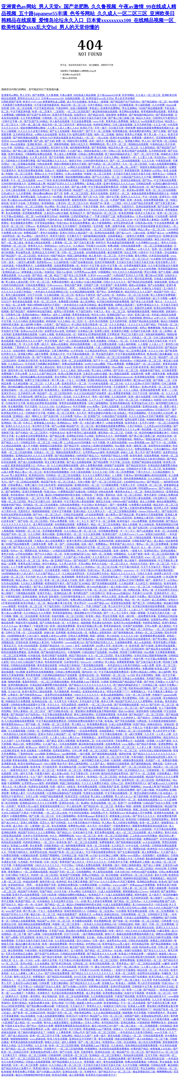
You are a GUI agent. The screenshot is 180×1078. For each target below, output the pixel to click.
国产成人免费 (79, 187)
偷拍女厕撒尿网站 (167, 501)
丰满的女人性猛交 (151, 288)
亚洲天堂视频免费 (105, 262)
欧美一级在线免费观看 (63, 626)
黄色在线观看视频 (113, 1062)
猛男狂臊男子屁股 (82, 134)
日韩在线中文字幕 (110, 780)
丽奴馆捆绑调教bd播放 (33, 128)
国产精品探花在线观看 (95, 377)
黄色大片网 (107, 701)
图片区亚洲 (154, 596)
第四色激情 (142, 711)
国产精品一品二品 (55, 904)
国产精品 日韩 (13, 888)
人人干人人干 (96, 400)
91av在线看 (14, 907)
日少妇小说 (14, 691)
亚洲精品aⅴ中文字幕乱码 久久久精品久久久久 (41, 167)
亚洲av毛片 (121, 318)
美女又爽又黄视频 (55, 462)
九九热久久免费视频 (32, 583)
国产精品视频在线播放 (83, 917)
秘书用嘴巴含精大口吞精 (96, 760)
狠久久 (159, 301)
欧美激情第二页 (86, 740)
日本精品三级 (85, 331)
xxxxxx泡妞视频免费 (21, 141)
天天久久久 (53, 704)
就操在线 (169, 724)
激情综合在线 (84, 124)
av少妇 (131, 675)
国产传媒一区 (33, 724)
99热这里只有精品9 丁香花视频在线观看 (81, 665)
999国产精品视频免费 (151, 108)
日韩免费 (166, 921)
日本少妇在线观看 (28, 645)
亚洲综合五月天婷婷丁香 (46, 252)
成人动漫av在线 (119, 586)
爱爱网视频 (106, 268)
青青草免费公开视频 (62, 518)
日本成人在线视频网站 (137, 917)
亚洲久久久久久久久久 (18, 426)
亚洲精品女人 (123, 337)
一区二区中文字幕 (40, 498)
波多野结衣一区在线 (60, 396)
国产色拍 (149, 681)
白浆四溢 (84, 796)
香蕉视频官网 (132, 170)
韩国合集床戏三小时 (95, 150)
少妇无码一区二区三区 (55, 927)
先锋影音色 (85, 288)
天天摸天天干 (61, 1019)
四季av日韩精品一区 (63, 498)
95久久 (54, 835)
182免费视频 (135, 803)
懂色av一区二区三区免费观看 (152, 544)
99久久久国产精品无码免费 (138, 203)
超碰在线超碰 (65, 485)
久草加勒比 (33, 203)
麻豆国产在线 (77, 947)
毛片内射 (30, 577)
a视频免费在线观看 (133, 760)
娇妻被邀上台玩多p (32, 272)
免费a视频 (113, 246)
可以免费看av (42, 518)
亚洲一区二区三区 (167, 213)
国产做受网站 (13, 491)
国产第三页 (139, 603)
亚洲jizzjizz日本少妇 (31, 331)
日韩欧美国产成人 (142, 540)
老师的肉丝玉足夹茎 (19, 429)
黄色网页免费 (30, 590)
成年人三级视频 (62, 314)
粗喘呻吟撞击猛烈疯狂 (40, 311)
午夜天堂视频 (91, 206)
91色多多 (46, 858)
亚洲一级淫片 (86, 580)
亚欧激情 (111, 114)
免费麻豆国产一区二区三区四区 (143, 364)
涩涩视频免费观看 (166, 137)
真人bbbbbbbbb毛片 (143, 904)
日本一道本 (7, 262)
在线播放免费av (10, 377)
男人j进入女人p (100, 167)
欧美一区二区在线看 (166, 531)
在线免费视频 (152, 455)
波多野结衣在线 (39, 852)
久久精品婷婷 (119, 396)
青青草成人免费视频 (117, 121)
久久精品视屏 (126, 583)
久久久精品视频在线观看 (65, 465)
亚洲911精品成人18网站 (144, 672)
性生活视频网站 (138, 413)
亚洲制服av (76, 1022)
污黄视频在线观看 (25, 593)
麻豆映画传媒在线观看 (105, 111)
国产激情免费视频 (61, 937)
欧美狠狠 (6, 1071)
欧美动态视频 (134, 839)
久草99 (91, 275)
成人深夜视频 (77, 1075)
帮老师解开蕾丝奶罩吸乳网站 (37, 970)
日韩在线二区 (81, 963)
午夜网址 (31, 993)
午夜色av (128, 475)
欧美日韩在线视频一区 (102, 963)
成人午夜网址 (155, 832)
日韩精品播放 (154, 603)
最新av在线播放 (138, 285)
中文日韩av (87, 504)
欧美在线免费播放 (80, 223)
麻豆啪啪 (15, 1019)
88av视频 (173, 101)
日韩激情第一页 (156, 770)
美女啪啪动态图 (73, 196)
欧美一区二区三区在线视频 (161, 190)
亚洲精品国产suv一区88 (120, 314)
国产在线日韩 (51, 416)
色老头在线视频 (49, 966)
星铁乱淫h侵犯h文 (154, 491)
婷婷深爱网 (102, 580)
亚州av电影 (26, 963)
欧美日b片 (43, 255)
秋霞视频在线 (120, 131)
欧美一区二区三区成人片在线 (61, 580)
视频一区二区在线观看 (26, 616)
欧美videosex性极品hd (119, 593)
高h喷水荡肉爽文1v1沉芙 (34, 737)
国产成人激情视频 (62, 858)
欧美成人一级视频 (99, 101)
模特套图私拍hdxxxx (12, 724)
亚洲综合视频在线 (131, 180)
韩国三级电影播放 (77, 255)
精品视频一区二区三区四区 (156, 429)
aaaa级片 (133, 268)
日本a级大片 (8, 193)
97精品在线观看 (143, 537)
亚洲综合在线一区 (139, 187)
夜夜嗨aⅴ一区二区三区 (144, 357)
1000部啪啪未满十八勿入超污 (99, 488)
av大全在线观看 (152, 842)
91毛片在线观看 (68, 966)
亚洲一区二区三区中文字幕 (114, 757)
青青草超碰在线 (81, 314)
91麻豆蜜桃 (163, 930)
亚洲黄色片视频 (120, 331)
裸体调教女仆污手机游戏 (88, 613)
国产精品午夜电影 (146, 744)
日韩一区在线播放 (126, 1042)
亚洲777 (62, 688)
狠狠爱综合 (167, 822)
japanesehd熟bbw (145, 409)
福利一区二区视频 (104, 134)
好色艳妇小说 (93, 944)
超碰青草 (83, 704)
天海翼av (39, 540)
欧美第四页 (31, 370)
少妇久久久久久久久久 (87, 694)
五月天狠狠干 (70, 226)
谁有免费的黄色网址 (140, 131)
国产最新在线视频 (33, 278)
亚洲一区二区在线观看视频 (94, 278)
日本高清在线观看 (159, 255)
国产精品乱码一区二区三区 (102, 213)
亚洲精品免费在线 (147, 881)
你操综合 (49, 272)
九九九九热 (148, 160)
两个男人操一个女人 (155, 134)
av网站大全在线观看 (46, 134)
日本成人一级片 (80, 609)
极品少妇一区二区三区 (114, 609)
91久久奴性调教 (148, 268)
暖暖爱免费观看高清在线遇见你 (150, 826)
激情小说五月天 (80, 144)
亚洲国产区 (94, 416)
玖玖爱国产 (106, 285)
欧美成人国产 (162, 668)
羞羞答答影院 (79, 200)
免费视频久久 (138, 691)
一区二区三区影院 (28, 966)
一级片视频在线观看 (100, 829)
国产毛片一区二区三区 (102, 809)
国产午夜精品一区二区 (49, 357)
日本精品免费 (154, 577)
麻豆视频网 (41, 629)
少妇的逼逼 (7, 265)
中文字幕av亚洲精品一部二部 (17, 216)
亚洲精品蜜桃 (9, 832)
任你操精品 (43, 901)
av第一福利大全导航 (46, 960)
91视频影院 (28, 907)
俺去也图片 (25, 586)
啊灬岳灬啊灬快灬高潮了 (125, 167)
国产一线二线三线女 (24, 1009)
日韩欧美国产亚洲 (11, 101)
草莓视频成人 (89, 737)
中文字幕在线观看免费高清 (103, 187)
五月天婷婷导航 (143, 124)
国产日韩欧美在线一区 (22, 357)
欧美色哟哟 (121, 285)
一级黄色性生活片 (18, 770)
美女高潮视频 (13, 213)
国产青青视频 (99, 147)
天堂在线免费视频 (55, 717)
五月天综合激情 (72, 449)
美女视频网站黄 (103, 921)
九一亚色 (89, 321)
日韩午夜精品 (65, 888)
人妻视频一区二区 (62, 242)
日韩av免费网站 (120, 557)
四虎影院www (45, 262)
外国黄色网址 (33, 249)
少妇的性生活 (77, 170)
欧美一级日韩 (127, 616)
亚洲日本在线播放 (120, 137)
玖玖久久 (25, 570)
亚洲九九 (95, 609)
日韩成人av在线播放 (133, 678)
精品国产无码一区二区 (14, 534)
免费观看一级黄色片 (143, 137)
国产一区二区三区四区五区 (107, 481)
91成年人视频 (47, 334)
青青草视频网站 (77, 586)
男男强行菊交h (126, 409)
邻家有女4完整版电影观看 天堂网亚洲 (47, 327)
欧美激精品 (51, 776)
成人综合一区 (20, 826)
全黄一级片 (100, 1035)
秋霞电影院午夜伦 (55, 583)
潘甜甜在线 (44, 200)
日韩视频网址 (68, 731)
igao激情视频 (69, 753)
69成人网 (57, 442)
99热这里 (116, 678)
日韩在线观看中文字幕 (15, 999)
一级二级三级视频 (110, 698)
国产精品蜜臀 (101, 462)
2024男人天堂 (50, 386)
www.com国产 (104, 275)
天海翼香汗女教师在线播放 (17, 105)
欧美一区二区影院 (126, 973)
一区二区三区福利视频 (20, 452)
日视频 (124, 187)
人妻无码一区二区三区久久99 (72, 203)
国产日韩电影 (59, 822)
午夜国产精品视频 (125, 996)
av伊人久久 (65, 246)
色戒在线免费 (31, 881)
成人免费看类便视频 (119, 393)
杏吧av (143, 327)
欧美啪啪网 (68, 577)
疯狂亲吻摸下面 (159, 367)
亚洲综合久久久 (105, 436)
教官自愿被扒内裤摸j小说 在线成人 (108, 413)
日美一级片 (99, 940)
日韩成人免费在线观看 (68, 672)
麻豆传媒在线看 (51, 468)
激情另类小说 (73, 157)
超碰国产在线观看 (114, 465)
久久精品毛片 (57, 337)
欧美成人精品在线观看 (38, 242)
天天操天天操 (129, 937)
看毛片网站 (141, 255)
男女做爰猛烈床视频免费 (121, 242)
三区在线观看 (35, 632)
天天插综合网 (25, 396)
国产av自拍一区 (106, 295)
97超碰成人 (146, 400)
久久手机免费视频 (30, 118)
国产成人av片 (124, 232)
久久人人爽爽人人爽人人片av (26, 973)
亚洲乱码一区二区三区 (120, 308)
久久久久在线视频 (118, 459)
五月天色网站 (26, 1045)
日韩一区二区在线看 (21, 108)
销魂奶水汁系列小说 (115, 1006)
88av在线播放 (18, 144)
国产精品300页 (96, 114)
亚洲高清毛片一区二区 (74, 383)
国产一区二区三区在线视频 (91, 668)
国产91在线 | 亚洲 (69, 1052)
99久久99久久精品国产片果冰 (27, 662)
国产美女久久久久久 (24, 547)
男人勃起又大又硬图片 (69, 206)
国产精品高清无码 (153, 347)
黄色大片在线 (169, 242)
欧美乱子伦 (86, 128)
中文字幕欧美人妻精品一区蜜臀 (152, 219)
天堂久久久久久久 (103, 249)
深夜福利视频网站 (155, 334)
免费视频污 (7, 373)
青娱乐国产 (78, 131)
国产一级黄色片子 (156, 580)
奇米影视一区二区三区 (30, 606)
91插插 (104, 681)
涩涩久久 (45, 822)
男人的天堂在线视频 (149, 983)
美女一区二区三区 (115, 311)
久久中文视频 (130, 1065)
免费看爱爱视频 (126, 662)
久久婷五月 (141, 583)
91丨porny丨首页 (71, 645)
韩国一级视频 (138, 613)
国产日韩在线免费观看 (57, 973)
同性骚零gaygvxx (148, 488)
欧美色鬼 (56, 226)
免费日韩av (75, 927)
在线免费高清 (113, 744)
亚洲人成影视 (9, 298)
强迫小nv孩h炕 (64, 272)
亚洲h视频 (7, 347)
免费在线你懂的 (61, 282)
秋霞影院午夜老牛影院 (53, 150)
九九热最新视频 (17, 731)
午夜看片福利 (151, 727)
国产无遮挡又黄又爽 (72, 878)
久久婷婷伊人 (128, 717)
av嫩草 (173, 298)
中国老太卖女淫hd (15, 1025)
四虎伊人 (81, 776)
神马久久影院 (109, 596)
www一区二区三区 (155, 557)
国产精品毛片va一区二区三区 (162, 1052)
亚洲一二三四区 (113, 203)
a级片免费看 (42, 354)
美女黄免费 (115, 327)
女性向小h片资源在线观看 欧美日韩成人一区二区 (67, 137)
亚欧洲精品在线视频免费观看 (34, 924)
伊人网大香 (20, 786)
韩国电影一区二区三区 (14, 246)
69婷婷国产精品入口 (88, 455)
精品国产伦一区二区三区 (80, 426)
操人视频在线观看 (119, 373)
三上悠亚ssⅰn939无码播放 (158, 426)
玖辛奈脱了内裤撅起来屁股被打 (43, 364)
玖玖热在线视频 (10, 583)
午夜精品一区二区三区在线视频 (60, 249)
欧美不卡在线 (18, 203)
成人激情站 (165, 626)
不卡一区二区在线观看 (23, 180)
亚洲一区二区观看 (162, 249)
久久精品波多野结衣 (38, 190)
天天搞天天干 (58, 400)
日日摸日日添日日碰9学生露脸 (64, 478)
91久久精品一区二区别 (70, 321)
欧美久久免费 (68, 708)
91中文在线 (132, 845)
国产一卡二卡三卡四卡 (116, 613)
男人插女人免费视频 (65, 154)
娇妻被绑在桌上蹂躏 (54, 101)
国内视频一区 (157, 393)
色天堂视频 (51, 341)
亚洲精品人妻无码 (144, 518)
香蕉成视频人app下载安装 (85, 681)
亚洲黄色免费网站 (110, 108)
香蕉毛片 (70, 318)
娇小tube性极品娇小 (98, 586)
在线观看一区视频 (144, 740)
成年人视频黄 (69, 1042)
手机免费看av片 (124, 740)
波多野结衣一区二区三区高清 (136, 875)
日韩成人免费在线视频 (91, 154)
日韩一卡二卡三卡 (79, 521)
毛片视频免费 (62, 691)
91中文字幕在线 (78, 829)
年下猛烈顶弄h (84, 311)
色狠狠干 (157, 694)
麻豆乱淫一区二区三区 (28, 560)
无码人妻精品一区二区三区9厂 (32, 288)
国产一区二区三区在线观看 (83, 842)
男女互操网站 (130, 108)
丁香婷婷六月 (22, 347)
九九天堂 (128, 278)
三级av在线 (139, 232)
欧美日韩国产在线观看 (135, 150)
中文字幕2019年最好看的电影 (157, 570)
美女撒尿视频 (16, 406)
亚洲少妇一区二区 (91, 619)
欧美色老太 (131, 422)
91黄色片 (143, 252)
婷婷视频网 (121, 436)
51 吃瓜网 (87, 157)
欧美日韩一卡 (120, 645)
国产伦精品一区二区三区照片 (104, 164)
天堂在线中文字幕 (89, 701)
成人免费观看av (151, 852)
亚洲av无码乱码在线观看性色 (134, 639)
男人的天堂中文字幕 (119, 606)
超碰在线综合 (155, 724)
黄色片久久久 (33, 917)
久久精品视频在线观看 (82, 291)
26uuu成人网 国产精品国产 (158, 786)
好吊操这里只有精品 (45, 639)
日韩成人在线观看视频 (61, 229)
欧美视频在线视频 (145, 377)
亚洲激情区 (85, 226)
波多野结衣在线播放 (159, 445)
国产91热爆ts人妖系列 (75, 986)
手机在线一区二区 (168, 324)
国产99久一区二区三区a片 (134, 259)
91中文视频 (93, 596)
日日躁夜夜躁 (143, 298)
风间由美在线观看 (58, 459)
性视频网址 (91, 1048)
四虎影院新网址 (62, 750)
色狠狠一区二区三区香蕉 (19, 173)
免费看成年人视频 (71, 537)
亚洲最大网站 (133, 141)
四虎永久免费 (46, 1025)
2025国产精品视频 (88, 767)
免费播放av (101, 544)
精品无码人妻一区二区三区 (123, 147)
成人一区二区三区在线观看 (131, 832)
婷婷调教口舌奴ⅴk (49, 590)
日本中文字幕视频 (62, 511)
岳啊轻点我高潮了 (125, 305)
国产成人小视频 (152, 865)
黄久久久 (7, 786)
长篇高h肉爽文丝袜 (19, 400)
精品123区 (19, 744)
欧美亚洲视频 (126, 213)
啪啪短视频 (158, 311)
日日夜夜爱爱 (169, 370)
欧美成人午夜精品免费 (131, 953)
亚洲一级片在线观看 (139, 396)
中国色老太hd (55, 219)
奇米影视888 (17, 495)
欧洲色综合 (71, 259)
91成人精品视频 (93, 282)
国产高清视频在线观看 (105, 583)
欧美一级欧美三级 (136, 445)
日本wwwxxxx (55, 285)
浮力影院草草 (91, 268)
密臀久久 (71, 839)
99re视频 (58, 196)
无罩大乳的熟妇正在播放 (66, 619)
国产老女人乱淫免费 (75, 275)
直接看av (131, 249)
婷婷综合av (51, 246)
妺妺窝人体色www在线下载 (38, 308)
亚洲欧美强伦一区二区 (40, 144)
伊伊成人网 (18, 678)
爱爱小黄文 (170, 406)
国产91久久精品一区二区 (106, 177)
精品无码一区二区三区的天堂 (58, 124)
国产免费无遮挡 (27, 989)
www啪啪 (40, 753)
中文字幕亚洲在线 (44, 108)
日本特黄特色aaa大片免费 (80, 337)
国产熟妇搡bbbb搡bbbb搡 (41, 1006)
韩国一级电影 (97, 636)
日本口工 (28, 422)
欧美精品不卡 (78, 213)
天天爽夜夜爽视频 (165, 652)
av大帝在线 (77, 350)
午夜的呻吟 (62, 108)
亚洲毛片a (165, 196)
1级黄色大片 (12, 996)
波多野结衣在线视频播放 (40, 672)
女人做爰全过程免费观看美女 (32, 436)
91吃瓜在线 (161, 904)
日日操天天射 (116, 128)
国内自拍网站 (64, 347)
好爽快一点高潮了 (44, 324)
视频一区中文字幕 (165, 675)
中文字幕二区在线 (120, 462)
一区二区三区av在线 (101, 704)
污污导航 (70, 1003)
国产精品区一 (155, 481)
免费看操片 (83, 524)
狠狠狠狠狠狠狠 (41, 511)
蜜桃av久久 (41, 173)
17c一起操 (80, 901)
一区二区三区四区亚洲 (31, 390)
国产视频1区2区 (22, 858)
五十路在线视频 (85, 688)
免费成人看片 (18, 793)
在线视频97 (148, 855)
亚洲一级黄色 (121, 550)
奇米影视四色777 (142, 1009)
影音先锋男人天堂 (165, 262)
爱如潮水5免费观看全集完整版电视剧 (96, 711)
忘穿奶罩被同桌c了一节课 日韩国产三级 (93, 216)
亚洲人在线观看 (110, 406)
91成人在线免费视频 (29, 658)
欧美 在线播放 (99, 341)
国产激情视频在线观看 (86, 734)
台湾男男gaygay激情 (85, 272)
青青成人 (94, 108)
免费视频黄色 (107, 842)
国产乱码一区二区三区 (126, 370)
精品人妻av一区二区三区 (152, 229)
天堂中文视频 (126, 255)
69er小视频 (50, 763)
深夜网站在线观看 (99, 986)
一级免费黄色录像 (146, 616)
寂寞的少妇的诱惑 (155, 534)
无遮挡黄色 (87, 1052)
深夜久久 (135, 121)
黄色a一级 (67, 468)
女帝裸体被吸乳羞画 (135, 265)
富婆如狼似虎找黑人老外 (159, 757)
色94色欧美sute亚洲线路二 (66, 760)
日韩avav (30, 226)
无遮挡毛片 (128, 206)
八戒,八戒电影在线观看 (108, 347)
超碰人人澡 (127, 452)
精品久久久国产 (83, 1035)
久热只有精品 (135, 426)
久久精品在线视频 (11, 445)
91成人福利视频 (127, 344)
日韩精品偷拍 (126, 924)
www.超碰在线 (38, 1039)
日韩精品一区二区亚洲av (101, 911)
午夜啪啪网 (74, 652)
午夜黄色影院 (78, 570)
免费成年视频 (170, 760)
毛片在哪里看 (26, 298)
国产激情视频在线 (123, 632)
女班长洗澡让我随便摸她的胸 (150, 655)
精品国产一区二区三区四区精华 (91, 190)
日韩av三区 (114, 150)
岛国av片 (50, 170)
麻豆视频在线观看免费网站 (111, 426)
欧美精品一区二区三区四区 (102, 776)
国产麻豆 (52, 740)
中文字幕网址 (56, 173)
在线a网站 (67, 1035)
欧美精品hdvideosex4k (121, 377)
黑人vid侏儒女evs (107, 409)
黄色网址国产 (81, 593)
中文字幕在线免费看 (165, 180)
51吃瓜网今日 (160, 498)
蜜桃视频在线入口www (136, 891)
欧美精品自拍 (37, 475)
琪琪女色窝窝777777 (118, 691)
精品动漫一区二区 (98, 200)
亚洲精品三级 (13, 337)
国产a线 (38, 141)
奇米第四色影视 (54, 662)
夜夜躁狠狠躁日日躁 (167, 524)
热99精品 (76, 691)
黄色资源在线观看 (22, 301)
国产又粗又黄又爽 (84, 242)
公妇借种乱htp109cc (134, 481)
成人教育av (19, 459)
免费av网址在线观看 (81, 599)
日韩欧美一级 (82, 468)
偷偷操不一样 (128, 157)
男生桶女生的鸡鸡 (102, 622)
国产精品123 (63, 324)
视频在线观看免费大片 (68, 452)
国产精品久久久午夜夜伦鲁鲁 (153, 1019)
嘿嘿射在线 (31, 550)
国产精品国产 (18, 311)
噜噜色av (46, 314)
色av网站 (50, 206)
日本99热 (95, 773)
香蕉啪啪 (66, 590)
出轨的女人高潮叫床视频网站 (97, 445)
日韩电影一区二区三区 (55, 118)
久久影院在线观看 (131, 406)
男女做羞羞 (166, 1062)
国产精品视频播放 (65, 455)
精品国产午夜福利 (28, 891)
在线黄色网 (137, 373)
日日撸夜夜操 (126, 105)
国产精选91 (144, 717)
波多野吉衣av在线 (54, 331)
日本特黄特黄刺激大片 (96, 160)
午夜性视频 (37, 812)
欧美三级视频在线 (72, 790)
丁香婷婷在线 (26, 753)
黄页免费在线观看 (104, 832)
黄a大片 (98, 157)
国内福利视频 (13, 209)
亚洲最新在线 (9, 763)
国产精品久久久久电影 (121, 298)
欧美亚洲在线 (124, 809)
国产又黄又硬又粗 (165, 203)
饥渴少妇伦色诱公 (82, 439)
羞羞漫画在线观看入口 (150, 799)
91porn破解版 (43, 907)
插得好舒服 (125, 753)
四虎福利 (71, 331)
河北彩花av (160, 157)
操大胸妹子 (25, 626)
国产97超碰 (63, 409)
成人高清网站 (88, 301)
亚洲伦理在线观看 (40, 619)
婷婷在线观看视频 (80, 344)
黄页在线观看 (106, 1039)
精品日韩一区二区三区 (73, 105)
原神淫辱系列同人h (136, 783)
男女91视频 (150, 272)
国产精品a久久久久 (86, 518)
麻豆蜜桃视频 (106, 305)
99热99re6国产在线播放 (125, 501)
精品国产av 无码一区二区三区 (122, 400)
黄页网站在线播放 (129, 111)
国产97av (94, 881)
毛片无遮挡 (74, 377)
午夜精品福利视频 (23, 865)
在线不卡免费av (138, 596)
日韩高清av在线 (144, 223)
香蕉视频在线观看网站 (149, 737)
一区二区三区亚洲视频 (14, 655)
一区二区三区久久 (118, 563)
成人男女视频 (13, 590)
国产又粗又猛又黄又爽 (148, 662)
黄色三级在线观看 (15, 295)
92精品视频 (156, 711)
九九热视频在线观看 (102, 996)
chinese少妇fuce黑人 (149, 511)
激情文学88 (75, 160)
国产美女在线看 (133, 209)
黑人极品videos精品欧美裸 (22, 200)
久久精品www (16, 364)
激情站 (119, 134)
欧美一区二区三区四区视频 (160, 554)
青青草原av (122, 963)
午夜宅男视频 (34, 259)
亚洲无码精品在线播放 (140, 239)
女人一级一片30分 (151, 547)
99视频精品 (120, 554)
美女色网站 (60, 377)
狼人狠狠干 (131, 560)
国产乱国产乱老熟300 (39, 114)
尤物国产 (69, 698)
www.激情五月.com (18, 599)
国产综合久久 (9, 904)
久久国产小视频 (21, 868)
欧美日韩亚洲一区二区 (95, 324)
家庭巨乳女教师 (144, 308)
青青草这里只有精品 (29, 563)
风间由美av (126, 360)
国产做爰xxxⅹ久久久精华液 (163, 783)
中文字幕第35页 (41, 609)
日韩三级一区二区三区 (108, 888)
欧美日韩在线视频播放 (98, 367)
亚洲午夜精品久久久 (148, 305)
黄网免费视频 (127, 960)
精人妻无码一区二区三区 (103, 255)
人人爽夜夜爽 (64, 1032)
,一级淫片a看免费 (25, 262)
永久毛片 (81, 413)
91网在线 (87, 495)
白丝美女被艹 (9, 521)
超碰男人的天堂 (163, 573)
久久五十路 (159, 124)
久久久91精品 (20, 321)
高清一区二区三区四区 (130, 495)
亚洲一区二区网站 (162, 331)
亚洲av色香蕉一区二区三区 (78, 357)
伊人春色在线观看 (60, 121)
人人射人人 (11, 318)
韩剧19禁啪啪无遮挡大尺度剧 (70, 164)
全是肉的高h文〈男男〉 (64, 288)
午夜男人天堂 (128, 485)
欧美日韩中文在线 (164, 986)
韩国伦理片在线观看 (27, 622)
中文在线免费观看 (81, 121)
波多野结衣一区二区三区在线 (138, 780)
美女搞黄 (88, 478)
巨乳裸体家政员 (40, 400)
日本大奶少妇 (122, 871)
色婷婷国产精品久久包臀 (115, 455)
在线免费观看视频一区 (156, 200)
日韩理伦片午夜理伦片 (165, 118)
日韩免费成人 (16, 485)
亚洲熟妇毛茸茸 (51, 731)
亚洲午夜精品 (16, 154)
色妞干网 (138, 658)
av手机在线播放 (24, 554)
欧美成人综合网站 (167, 1029)
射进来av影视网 (136, 190)
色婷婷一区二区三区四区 (15, 419)
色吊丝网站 (162, 790)
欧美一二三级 (170, 390)
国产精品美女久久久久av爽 (125, 288)
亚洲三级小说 (142, 314)
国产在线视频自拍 (18, 498)
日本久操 (119, 629)
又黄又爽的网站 (61, 350)
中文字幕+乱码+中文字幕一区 (106, 265)
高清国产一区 (118, 190)
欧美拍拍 (78, 367)
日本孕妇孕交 (72, 662)
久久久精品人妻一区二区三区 (80, 531)
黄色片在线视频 (99, 193)
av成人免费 (7, 472)
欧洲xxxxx (32, 747)
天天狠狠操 (129, 1019)
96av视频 (120, 445)
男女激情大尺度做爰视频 (150, 514)
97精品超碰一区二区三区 (148, 360)
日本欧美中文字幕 (15, 403)
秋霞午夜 (25, 557)
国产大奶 (49, 141)
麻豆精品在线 (34, 508)
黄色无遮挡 (150, 495)
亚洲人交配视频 (67, 740)
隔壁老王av (159, 173)
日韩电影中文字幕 (35, 413)
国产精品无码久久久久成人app (108, 468)
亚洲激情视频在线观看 (99, 170)
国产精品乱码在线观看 (140, 282)
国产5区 (112, 668)
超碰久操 (49, 632)
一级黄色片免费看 (134, 236)
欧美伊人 (119, 249)
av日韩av (157, 170)
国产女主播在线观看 (129, 852)
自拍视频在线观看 (96, 252)
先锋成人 (81, 498)
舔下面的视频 (141, 796)
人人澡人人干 (156, 344)
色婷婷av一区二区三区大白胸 (132, 295)
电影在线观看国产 (49, 370)
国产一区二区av (99, 298)
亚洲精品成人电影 (116, 999)
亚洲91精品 (79, 511)
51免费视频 (45, 750)
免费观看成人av (73, 219)
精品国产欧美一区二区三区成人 (58, 481)
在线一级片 (87, 544)
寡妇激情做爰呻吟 (155, 858)
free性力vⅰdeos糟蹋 (95, 364)
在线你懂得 (19, 350)
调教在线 (158, 763)
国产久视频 (159, 131)
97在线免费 (161, 216)
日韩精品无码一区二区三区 (35, 442)
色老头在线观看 (24, 367)
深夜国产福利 (132, 1016)
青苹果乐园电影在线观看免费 (106, 560)
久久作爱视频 (24, 193)
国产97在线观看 (76, 658)
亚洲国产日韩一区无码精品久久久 (126, 770)
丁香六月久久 (143, 472)
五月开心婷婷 (147, 422)
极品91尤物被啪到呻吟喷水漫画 (63, 495)
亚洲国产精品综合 (50, 645)
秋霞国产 (102, 868)
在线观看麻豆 (115, 236)
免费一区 (61, 141)
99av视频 (149, 652)
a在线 (135, 947)
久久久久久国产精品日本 (43, 373)
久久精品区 (65, 386)
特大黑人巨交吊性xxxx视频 (132, 907)
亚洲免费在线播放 (98, 839)
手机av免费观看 (116, 364)
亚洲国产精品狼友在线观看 (144, 321)
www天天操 (131, 367)
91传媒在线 (7, 206)
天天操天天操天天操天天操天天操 (88, 118)
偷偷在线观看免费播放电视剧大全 (155, 128)
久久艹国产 (33, 678)
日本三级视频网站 (98, 403)
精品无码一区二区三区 (165, 504)
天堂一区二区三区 (40, 282)
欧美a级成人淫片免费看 (139, 812)
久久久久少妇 (156, 350)
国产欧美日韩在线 (61, 963)
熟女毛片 (37, 557)
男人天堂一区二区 (116, 144)
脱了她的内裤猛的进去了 (119, 154)
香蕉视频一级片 (111, 865)
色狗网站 (105, 849)
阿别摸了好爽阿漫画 (131, 652)
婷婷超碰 (51, 321)
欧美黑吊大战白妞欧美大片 (76, 209)
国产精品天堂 (72, 445)
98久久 (144, 704)
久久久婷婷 (34, 534)
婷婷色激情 (141, 894)
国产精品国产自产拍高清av (125, 101)
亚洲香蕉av (68, 390)
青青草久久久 (36, 246)
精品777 (58, 275)
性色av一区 (80, 416)
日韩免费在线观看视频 (75, 809)
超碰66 (71, 688)
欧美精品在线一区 (66, 334)
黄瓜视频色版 (90, 757)
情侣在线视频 (67, 780)
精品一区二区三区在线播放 (106, 524)
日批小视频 (84, 481)
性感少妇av (63, 223)
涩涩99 (5, 141)
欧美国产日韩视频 (70, 875)
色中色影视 (36, 862)
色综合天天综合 (139, 563)
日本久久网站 (112, 157)
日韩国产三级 (91, 285)
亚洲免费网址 (166, 744)
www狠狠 (173, 996)
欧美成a (159, 701)
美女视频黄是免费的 (22, 223)
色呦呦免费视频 (14, 380)
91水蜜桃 (156, 259)
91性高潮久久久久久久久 (94, 327)
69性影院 (155, 891)
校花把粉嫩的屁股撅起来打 (154, 432)
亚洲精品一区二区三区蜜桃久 (53, 439)
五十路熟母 (77, 950)
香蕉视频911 (15, 871)
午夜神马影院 (42, 298)
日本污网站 (158, 396)
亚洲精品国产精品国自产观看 (126, 681)
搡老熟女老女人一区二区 (129, 491)
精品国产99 (96, 203)
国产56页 (83, 708)
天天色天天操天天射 (87, 629)
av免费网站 (172, 232)
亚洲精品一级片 (22, 416)
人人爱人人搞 (145, 157)
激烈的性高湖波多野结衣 (115, 773)
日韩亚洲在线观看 (11, 835)
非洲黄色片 (50, 508)
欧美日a (80, 295)
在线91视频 (76, 1019)
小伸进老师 (125, 1009)
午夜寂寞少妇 (41, 626)
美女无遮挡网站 (124, 655)
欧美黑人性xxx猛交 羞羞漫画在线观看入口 (41, 806)
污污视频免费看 (110, 485)
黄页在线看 (51, 668)
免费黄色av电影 (77, 826)
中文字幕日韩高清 (62, 190)
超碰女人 (118, 1029)
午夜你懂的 (137, 757)
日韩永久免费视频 (78, 636)
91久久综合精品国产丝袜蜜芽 (90, 393)
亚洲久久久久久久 (131, 196)
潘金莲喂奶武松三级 (87, 698)
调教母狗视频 (61, 144)
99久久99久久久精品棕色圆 (107, 209)
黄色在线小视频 (162, 537)
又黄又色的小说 (36, 268)
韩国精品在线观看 (138, 144)
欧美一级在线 (112, 498)
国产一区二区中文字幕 (147, 154)
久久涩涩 (147, 980)
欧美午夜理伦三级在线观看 (30, 219)
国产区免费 (26, 639)
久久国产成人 (75, 150)
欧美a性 (43, 596)
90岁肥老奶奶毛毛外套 (99, 386)
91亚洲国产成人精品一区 (16, 1022)
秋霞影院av (108, 1042)
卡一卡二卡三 (128, 531)
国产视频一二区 (162, 380)
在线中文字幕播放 (126, 970)
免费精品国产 (31, 232)
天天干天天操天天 (151, 567)
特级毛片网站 (117, 868)
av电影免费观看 (115, 422)
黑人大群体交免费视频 (163, 295)
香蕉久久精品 (9, 1045)
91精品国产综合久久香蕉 (157, 803)
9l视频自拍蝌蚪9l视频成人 (73, 894)
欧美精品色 (43, 226)
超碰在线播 (161, 282)
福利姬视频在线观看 (94, 236)
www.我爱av (128, 744)
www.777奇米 (44, 180)
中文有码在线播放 (79, 812)
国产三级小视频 (146, 790)
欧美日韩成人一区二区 (162, 976)
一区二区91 (48, 842)
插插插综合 (156, 583)
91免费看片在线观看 (140, 504)
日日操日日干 (163, 409)
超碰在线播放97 (53, 557)
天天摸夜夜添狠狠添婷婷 (162, 721)
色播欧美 (166, 973)
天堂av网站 (18, 327)
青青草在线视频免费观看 (73, 403)
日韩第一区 (131, 432)
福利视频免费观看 (80, 147)
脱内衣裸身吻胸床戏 (135, 478)
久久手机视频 (23, 740)
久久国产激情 (135, 554)
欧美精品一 (45, 550)
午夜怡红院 (62, 1006)
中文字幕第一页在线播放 (164, 252)
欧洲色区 (152, 849)
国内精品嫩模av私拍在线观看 (36, 377)
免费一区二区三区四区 (76, 193)
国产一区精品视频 (69, 544)
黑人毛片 (140, 452)
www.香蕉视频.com (139, 442)
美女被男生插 (23, 252)
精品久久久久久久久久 (123, 573)
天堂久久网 (32, 796)
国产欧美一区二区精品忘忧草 (29, 1012)
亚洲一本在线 (134, 200)
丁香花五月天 (9, 645)
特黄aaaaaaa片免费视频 (143, 885)
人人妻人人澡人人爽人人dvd (63, 128)
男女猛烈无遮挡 (105, 354)
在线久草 (6, 960)
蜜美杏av (6, 327)
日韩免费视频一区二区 (133, 914)
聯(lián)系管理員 (69, 78)
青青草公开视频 (134, 134)
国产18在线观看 (149, 708)
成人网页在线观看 (43, 524)
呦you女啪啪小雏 (132, 347)
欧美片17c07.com (32, 101)
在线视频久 (38, 740)
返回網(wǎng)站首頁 (71, 74)
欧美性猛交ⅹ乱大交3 (143, 403)
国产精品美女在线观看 (158, 649)
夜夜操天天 (101, 816)
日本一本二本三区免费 (138, 694)
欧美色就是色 (45, 1009)
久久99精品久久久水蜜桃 (37, 613)
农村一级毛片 (97, 141)
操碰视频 (64, 216)
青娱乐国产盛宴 (73, 285)
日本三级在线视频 (122, 124)
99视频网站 (104, 272)
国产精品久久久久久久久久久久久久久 (90, 685)
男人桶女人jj (77, 567)
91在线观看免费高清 (32, 1029)
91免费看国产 (101, 288)
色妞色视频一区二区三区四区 (68, 616)
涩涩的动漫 (34, 537)
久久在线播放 (42, 963)
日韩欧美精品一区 (51, 678)
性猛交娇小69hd (39, 819)
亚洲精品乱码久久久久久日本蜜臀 (34, 455)
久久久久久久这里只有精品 (33, 131)
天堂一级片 (101, 128)
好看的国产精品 (140, 1048)
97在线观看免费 (61, 200)
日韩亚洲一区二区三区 (150, 485)
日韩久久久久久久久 (114, 282)
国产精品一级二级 (42, 275)
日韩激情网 (55, 1055)
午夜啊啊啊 (13, 783)
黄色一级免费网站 (110, 206)
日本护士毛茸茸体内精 (65, 727)
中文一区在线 (150, 196)
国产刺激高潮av (10, 570)
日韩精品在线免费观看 (73, 953)
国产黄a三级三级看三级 (121, 118)
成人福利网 (26, 324)
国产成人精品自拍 (45, 367)
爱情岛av (148, 318)
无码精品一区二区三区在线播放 (31, 147)
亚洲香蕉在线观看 (88, 1009)
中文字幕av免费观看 (156, 658)
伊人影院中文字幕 (15, 268)
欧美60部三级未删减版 (160, 354)
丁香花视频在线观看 (91, 180)
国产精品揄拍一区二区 (155, 101)
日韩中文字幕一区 (12, 121)
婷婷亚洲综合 (66, 999)
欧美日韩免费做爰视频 (31, 170)
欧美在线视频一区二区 (104, 803)
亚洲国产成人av (156, 232)
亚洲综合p (116, 278)
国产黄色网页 (154, 452)
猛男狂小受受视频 (64, 311)
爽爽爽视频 (154, 327)
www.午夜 (99, 121)
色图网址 (37, 698)
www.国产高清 (67, 668)
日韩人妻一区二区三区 (42, 770)
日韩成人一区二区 (142, 337)
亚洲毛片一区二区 (120, 193)
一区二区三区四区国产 (78, 111)
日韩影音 (92, 491)
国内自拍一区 (90, 672)
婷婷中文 (44, 747)
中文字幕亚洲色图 (20, 111)
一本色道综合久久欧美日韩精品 (79, 305)
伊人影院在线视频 (117, 442)
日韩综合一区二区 (167, 1068)
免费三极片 (31, 485)
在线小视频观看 (79, 108)
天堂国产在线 (57, 930)
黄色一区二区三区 (112, 390)
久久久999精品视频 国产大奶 (159, 901)
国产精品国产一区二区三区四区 (19, 255)
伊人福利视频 (143, 105)
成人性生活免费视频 (18, 698)
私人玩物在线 (73, 488)
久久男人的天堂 (39, 157)
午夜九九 (99, 311)
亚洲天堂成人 (45, 593)
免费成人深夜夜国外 (100, 632)
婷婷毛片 (101, 242)
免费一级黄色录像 (115, 226)
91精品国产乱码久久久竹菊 (136, 177)
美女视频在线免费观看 (31, 829)
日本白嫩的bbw (162, 449)
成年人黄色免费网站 (12, 409)
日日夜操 (13, 239)
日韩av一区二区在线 (77, 298)
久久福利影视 (61, 262)
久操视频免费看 (44, 265)
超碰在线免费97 (121, 547)
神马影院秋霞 (94, 947)
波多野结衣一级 (11, 236)
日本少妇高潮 (49, 894)
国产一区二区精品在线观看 (74, 341)
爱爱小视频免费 (158, 888)
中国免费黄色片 (24, 265)
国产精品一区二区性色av (140, 629)
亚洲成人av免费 (19, 845)
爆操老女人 (105, 527)
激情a (123, 855)
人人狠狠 (143, 344)
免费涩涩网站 (34, 744)
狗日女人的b (98, 314)
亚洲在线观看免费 (146, 206)
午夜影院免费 (163, 160)
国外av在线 (83, 370)
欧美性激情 (136, 455)
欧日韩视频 (101, 321)
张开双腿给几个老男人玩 (32, 708)
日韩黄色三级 (13, 314)
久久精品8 (79, 246)
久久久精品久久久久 (159, 478)
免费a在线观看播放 (73, 364)
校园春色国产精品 (150, 370)
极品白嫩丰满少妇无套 (60, 603)
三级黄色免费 (39, 544)
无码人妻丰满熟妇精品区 (64, 419)
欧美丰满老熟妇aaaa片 (30, 763)
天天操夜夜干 (121, 386)
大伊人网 (77, 750)
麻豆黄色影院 (96, 976)
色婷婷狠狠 (135, 318)
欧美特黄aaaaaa (86, 816)
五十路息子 (169, 288)
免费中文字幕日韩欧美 (37, 380)
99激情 (51, 1032)
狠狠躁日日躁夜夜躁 (38, 350)
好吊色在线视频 (169, 839)
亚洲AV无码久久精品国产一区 (77, 232)
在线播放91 (163, 855)
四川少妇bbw (83, 940)
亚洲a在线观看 (9, 649)
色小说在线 (113, 636)
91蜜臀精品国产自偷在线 (72, 491)
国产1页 (58, 193)
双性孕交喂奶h (9, 586)
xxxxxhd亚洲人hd (74, 642)
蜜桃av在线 (120, 268)
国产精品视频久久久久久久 (52, 160)
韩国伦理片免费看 (77, 141)
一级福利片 (151, 953)
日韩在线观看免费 (131, 246)
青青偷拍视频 (20, 760)
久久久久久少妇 (130, 636)
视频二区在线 (140, 809)
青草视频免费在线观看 (153, 111)
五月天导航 (151, 1055)
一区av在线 (102, 137)
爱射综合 (110, 495)
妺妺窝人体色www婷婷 (54, 636)
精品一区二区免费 (15, 305)
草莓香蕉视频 (123, 947)
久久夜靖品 (117, 1045)
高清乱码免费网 (126, 790)
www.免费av (93, 406)
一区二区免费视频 (18, 780)
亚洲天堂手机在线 (62, 114)
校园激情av (62, 170)
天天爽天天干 (74, 236)
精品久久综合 (144, 118)
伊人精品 (76, 324)
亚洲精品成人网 (37, 183)
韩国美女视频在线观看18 (154, 167)
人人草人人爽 (52, 383)
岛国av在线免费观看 (108, 937)
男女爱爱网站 (130, 698)
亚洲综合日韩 (9, 924)
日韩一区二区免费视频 (122, 472)
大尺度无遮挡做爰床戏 (47, 105)
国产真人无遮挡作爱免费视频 (136, 508)
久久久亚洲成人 (118, 324)
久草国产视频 (118, 200)
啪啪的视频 (14, 681)
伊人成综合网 (97, 239)
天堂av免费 (21, 373)
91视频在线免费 (29, 855)
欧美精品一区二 (115, 141)
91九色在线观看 (36, 793)
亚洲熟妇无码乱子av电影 (80, 436)
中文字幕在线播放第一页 (81, 354)
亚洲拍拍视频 (157, 521)
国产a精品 (171, 416)
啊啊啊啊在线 (97, 144)
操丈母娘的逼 (50, 996)
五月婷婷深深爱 (158, 150)
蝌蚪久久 (37, 416)
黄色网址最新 (28, 196)
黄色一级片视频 (101, 396)
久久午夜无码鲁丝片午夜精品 (84, 822)
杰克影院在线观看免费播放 (114, 1048)
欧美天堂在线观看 (160, 809)
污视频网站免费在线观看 (39, 154)
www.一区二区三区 (140, 586)
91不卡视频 (99, 442)
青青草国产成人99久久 (122, 544)
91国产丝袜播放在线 (82, 262)
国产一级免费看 (119, 504)
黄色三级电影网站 (78, 239)
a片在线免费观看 (94, 514)
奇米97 (84, 265)
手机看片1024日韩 (96, 246)
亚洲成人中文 (58, 354)
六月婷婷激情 (110, 658)
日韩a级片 (38, 570)
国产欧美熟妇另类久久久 (100, 642)
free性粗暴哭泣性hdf (152, 121)
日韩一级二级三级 (30, 124)
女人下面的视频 (168, 708)
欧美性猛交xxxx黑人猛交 (164, 796)
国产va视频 (34, 934)
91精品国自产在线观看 (115, 416)
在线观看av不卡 (99, 812)
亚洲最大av (108, 983)
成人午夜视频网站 (102, 223)
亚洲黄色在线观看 (25, 439)
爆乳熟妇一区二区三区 (111, 432)
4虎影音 (71, 786)
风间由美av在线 (148, 947)
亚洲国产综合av (63, 560)
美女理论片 (80, 603)
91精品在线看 (77, 308)
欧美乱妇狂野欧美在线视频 (20, 229)
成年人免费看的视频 (91, 465)
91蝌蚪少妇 (76, 819)
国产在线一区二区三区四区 (33, 521)
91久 (95, 196)
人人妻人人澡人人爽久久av (65, 737)
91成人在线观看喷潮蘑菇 (163, 164)
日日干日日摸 (35, 295)
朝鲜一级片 (141, 924)
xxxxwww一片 (131, 570)
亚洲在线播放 (37, 321)
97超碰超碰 (143, 819)
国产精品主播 (57, 436)
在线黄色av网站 (160, 619)
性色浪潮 (122, 714)
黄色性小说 (171, 344)
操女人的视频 (147, 501)
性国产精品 (139, 724)
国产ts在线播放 (156, 285)
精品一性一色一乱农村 (137, 599)
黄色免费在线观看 (87, 786)
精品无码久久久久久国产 (139, 291)
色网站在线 (134, 590)
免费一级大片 (42, 344)
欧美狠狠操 (48, 203)
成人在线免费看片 (55, 540)
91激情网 (116, 760)
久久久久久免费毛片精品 (96, 475)
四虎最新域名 (125, 439)
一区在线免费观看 (87, 731)
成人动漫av (77, 282)
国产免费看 (53, 209)
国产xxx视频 (58, 426)
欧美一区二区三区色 (45, 301)
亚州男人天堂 (161, 508)
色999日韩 (160, 868)
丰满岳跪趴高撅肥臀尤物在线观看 (49, 685)
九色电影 (145, 845)
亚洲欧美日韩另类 (28, 360)
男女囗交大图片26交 (132, 334)
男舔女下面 (169, 567)
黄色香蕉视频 (33, 675)
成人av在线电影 (143, 642)
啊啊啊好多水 (161, 177)
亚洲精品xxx (64, 422)
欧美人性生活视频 (57, 1039)
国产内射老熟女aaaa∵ (32, 694)
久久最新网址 (70, 678)
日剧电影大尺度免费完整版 (20, 160)
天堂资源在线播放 (18, 157)
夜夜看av (120, 806)
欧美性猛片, (102, 504)
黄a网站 (85, 803)
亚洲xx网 (123, 596)
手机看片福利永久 (18, 852)
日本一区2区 (51, 862)
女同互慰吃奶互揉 (123, 223)
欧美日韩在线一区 (94, 508)
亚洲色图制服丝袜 (18, 685)
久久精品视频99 (162, 472)
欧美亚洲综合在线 (144, 927)
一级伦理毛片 (41, 236)
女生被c (91, 937)
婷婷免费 (130, 128)
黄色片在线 (7, 554)
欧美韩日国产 (110, 534)
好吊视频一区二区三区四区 (145, 921)
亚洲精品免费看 (117, 1058)
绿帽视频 (20, 114)
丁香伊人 (42, 229)
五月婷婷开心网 (27, 393)
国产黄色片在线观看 (33, 209)
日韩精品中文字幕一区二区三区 (144, 468)
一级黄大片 (136, 550)
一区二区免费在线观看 (104, 344)
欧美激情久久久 (109, 1009)
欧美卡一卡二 (105, 518)
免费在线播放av (126, 216)
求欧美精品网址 (83, 1012)
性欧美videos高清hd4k (43, 347)
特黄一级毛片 (58, 786)
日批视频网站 (84, 871)
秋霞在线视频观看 (110, 767)
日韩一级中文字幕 (109, 196)
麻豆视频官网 (115, 252)
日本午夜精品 (95, 105)
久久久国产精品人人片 (48, 573)
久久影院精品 (148, 147)
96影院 (157, 400)
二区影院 (59, 111)
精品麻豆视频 (83, 229)
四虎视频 (61, 632)
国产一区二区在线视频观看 (125, 160)
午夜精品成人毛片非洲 (163, 144)
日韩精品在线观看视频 (23, 665)
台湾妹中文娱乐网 (141, 331)
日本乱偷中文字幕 (83, 832)
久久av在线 (24, 275)
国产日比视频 (10, 799)
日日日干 (118, 170)
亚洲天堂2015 (9, 393)
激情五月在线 (103, 501)
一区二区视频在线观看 (23, 164)
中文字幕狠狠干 (88, 259)
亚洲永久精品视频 (116, 239)
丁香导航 (99, 495)
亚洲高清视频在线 (120, 403)
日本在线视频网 (68, 744)
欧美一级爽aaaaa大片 (66, 970)
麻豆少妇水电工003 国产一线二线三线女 (117, 966)
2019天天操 (60, 891)
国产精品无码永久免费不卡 (16, 1068)
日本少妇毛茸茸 (47, 485)
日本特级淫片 (89, 891)
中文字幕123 (25, 986)
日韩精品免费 (144, 183)
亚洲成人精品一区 (53, 259)
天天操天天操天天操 (158, 613)
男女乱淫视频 (110, 616)
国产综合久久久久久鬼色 (27, 187)
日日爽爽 (81, 380)
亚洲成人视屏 (94, 183)
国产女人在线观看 (60, 131)
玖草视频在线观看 (167, 957)
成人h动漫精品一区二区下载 (111, 688)
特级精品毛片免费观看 (54, 239)
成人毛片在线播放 (77, 101)
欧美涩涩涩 (71, 796)
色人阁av (107, 822)
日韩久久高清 (145, 573)
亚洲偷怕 (146, 170)
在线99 (44, 1065)
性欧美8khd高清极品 (140, 688)
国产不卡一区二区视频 (98, 131)
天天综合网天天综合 (98, 573)
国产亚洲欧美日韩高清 (88, 390)
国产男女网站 (160, 639)
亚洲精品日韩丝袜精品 (35, 337)
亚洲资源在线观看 (88, 527)
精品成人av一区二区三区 (124, 708)
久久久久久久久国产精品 (142, 324)
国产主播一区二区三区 (42, 816)
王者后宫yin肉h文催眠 (56, 213)
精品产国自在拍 (78, 655)
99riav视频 (118, 367)
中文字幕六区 (78, 459)
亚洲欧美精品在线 (97, 380)
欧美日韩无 (111, 508)
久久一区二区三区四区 (135, 164)
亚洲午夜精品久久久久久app (119, 183)
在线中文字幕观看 (134, 993)
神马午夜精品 (50, 563)
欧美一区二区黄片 (42, 111)
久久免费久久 (50, 917)
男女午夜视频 (92, 1019)
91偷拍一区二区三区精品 (140, 868)
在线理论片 (80, 114)
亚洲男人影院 (102, 331)
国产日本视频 (57, 157)
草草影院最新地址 (168, 268)
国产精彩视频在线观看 (26, 137)
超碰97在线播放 (19, 488)
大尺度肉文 (73, 622)
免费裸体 (122, 114)
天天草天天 (60, 701)
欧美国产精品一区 (25, 901)
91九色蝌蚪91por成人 (148, 242)
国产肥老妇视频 (165, 114)
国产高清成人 (72, 957)
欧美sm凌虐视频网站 (112, 694)
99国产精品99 (58, 255)
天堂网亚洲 (61, 308)
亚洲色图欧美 (116, 291)
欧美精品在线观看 (41, 599)
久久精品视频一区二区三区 (59, 295)
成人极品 (159, 540)
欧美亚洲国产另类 (99, 708)
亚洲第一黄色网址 (18, 619)
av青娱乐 (13, 694)
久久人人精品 (68, 370)
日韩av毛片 (79, 1032)
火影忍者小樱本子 (94, 422)
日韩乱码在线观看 (69, 429)
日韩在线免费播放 (35, 285)
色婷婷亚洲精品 (102, 124)
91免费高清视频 (10, 855)
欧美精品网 (113, 452)
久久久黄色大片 (82, 396)
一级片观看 (84, 753)
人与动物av (105, 885)
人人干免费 (16, 567)
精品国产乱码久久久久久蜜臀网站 (66, 183)
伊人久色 (28, 344)
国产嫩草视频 (91, 219)
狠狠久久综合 (52, 1042)
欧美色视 (45, 616)
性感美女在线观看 (38, 786)
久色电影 (139, 858)
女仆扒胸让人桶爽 (108, 855)
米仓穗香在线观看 (96, 308)
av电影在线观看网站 (64, 550)
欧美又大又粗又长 (145, 213)
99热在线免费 (45, 164)
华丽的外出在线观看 (100, 550)
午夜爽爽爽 (57, 177)
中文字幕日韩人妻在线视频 (136, 498)
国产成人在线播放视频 (31, 462)
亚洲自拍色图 (130, 327)
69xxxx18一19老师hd (92, 662)
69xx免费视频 (140, 521)
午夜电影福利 (13, 596)
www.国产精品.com (99, 603)
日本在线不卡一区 (121, 849)
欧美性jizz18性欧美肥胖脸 (108, 599)
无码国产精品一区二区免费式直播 (128, 350)
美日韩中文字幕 (60, 147)
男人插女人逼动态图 (17, 282)
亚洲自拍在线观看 (105, 232)
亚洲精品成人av (11, 272)
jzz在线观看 (103, 799)
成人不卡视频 (160, 298)
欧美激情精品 (88, 957)
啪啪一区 (64, 917)
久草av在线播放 (74, 173)
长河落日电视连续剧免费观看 (113, 301)
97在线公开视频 (127, 229)
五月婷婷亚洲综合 (23, 134)
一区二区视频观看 (148, 1025)
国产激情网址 (112, 180)
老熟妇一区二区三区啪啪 (29, 206)
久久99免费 (158, 105)
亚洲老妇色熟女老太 (94, 691)
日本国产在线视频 (133, 626)
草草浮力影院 (58, 236)
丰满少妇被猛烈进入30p (77, 554)
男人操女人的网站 (101, 370)
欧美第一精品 (95, 498)
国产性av (147, 180)
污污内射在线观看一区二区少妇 (106, 383)
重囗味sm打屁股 (154, 275)
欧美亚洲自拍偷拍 (50, 360)
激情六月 (110, 934)
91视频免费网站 (19, 816)
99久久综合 (110, 105)
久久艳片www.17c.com (131, 534)
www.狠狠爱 (9, 606)
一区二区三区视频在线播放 (157, 246)
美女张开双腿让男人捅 (89, 626)
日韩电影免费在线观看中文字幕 (28, 704)
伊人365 (146, 141)
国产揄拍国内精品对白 (142, 114)
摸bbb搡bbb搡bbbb (43, 193)
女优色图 (98, 226)
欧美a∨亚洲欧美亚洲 (70, 373)
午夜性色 (90, 295)
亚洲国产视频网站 (35, 478)
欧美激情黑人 (52, 390)
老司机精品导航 (141, 944)
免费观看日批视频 (68, 301)
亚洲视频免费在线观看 (153, 636)
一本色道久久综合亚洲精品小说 (51, 291)
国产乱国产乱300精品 (36, 121)
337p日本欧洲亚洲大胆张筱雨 (39, 888)
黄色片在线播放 (49, 232)
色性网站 (6, 711)
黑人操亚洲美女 (19, 475)
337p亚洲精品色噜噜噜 (162, 527)
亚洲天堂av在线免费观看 (127, 622)
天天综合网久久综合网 (161, 413)
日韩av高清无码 (123, 518)
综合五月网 (130, 252)
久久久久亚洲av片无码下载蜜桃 (142, 383)
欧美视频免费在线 (97, 724)
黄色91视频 (48, 534)
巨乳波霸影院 (169, 259)
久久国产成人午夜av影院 (77, 557)
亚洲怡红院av (152, 550)
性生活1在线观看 (35, 809)
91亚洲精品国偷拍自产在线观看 (64, 268)
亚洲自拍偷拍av (31, 314)
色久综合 (164, 970)
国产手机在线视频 (125, 721)
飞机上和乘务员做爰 (53, 658)
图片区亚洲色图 (144, 278)
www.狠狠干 (17, 993)
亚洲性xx (53, 868)
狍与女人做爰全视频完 (56, 1022)
